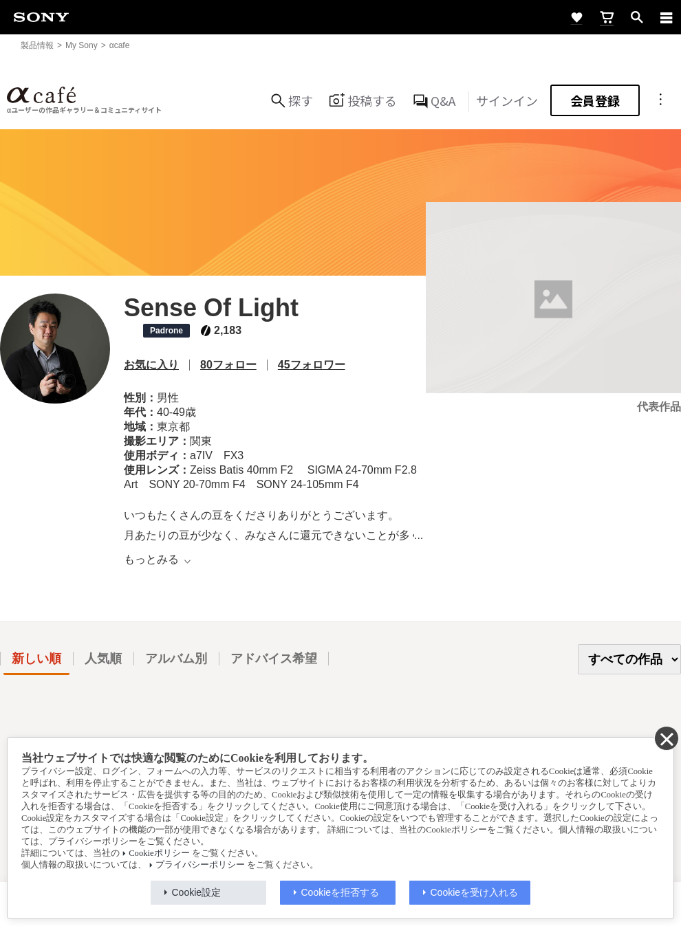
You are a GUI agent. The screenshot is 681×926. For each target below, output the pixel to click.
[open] (637, 17)
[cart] (607, 17)
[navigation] (666, 17)
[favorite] (576, 17)
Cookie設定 (196, 892)
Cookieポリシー (159, 853)
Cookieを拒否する (340, 892)
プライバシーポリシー (200, 865)
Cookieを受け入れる (475, 892)
